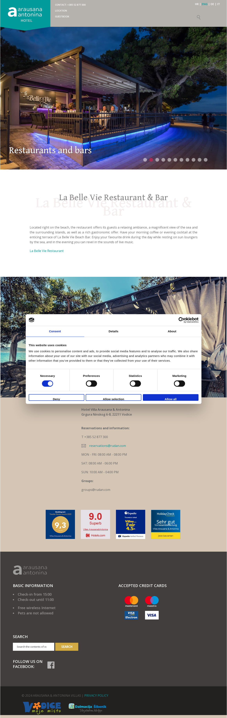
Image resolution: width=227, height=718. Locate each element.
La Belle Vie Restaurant (47, 251)
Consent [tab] (55, 331)
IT (218, 4)
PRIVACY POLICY (96, 695)
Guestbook (62, 16)
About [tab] (172, 331)
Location (61, 10)
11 (205, 160)
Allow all (171, 399)
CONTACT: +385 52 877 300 (70, 4)
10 (199, 160)
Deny (56, 399)
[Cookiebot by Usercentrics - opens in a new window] (181, 320)
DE (212, 4)
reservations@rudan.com (107, 446)
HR (197, 4)
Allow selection (113, 399)
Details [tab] (113, 331)
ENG (204, 4)
